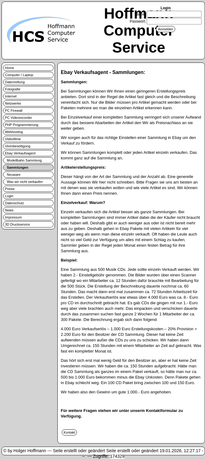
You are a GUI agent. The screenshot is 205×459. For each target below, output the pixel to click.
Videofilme (13, 139)
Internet (10, 96)
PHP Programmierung (21, 125)
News (9, 210)
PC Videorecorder (18, 117)
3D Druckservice (17, 224)
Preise (10, 189)
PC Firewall (13, 110)
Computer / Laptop (19, 75)
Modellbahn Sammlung (23, 160)
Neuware (12, 174)
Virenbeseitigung (17, 146)
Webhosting (14, 132)
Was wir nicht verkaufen (24, 182)
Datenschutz (14, 203)
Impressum (13, 217)
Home (9, 68)
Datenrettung (15, 82)
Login (9, 196)
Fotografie (12, 89)
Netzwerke (13, 103)
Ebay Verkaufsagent (20, 153)
